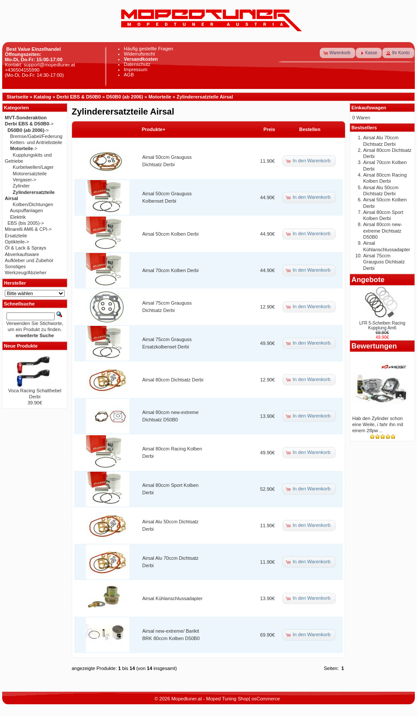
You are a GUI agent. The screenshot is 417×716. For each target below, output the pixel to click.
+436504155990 (22, 69)
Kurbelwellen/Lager (33, 167)
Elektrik (18, 217)
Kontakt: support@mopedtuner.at (40, 64)
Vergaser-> (24, 179)
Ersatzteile (16, 235)
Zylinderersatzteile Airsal (204, 96)
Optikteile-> (17, 241)
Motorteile (160, 96)
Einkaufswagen (368, 107)
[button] (337, 53)
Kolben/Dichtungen (33, 204)
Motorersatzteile (29, 173)
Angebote (367, 279)
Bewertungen (374, 346)
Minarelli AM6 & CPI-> (28, 229)
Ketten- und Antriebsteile (36, 142)
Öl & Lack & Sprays (25, 247)
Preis (269, 129)
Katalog (42, 96)
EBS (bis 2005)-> (25, 223)
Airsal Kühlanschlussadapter (172, 598)
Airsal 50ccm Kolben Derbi (170, 233)
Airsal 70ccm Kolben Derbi (170, 270)
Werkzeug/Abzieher (25, 272)
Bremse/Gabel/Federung (36, 136)
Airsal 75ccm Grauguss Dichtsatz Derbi (384, 262)
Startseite (17, 96)
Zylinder (21, 185)
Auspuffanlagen (26, 210)
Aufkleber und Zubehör (29, 260)
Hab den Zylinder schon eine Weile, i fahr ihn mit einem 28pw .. (377, 425)
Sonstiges (15, 266)
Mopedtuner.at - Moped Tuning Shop (210, 698)
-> (29, 123)
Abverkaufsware (22, 254)
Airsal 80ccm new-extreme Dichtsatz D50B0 (382, 231)
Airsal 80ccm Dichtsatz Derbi (173, 379)
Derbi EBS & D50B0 (78, 96)
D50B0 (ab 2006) (124, 96)
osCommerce (266, 698)
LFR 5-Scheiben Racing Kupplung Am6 (382, 325)
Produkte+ (153, 129)
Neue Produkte (21, 345)
